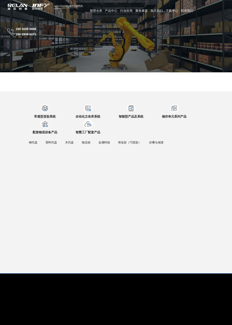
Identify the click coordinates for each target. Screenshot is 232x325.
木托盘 (69, 126)
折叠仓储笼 (156, 126)
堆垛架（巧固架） (129, 126)
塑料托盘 (51, 126)
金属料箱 (104, 126)
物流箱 (86, 126)
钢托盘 (33, 126)
